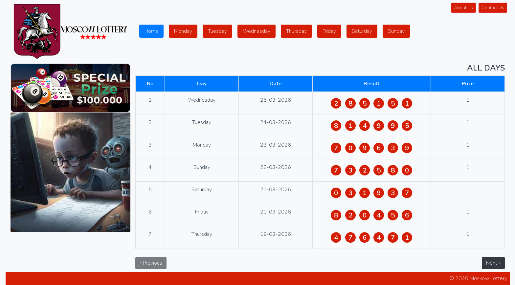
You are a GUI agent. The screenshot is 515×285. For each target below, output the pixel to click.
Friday (329, 31)
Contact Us (492, 8)
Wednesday (256, 31)
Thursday (296, 31)
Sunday (396, 31)
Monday (183, 31)
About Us (463, 8)
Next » (493, 263)
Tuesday (217, 31)
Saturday (362, 31)
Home (151, 31)
